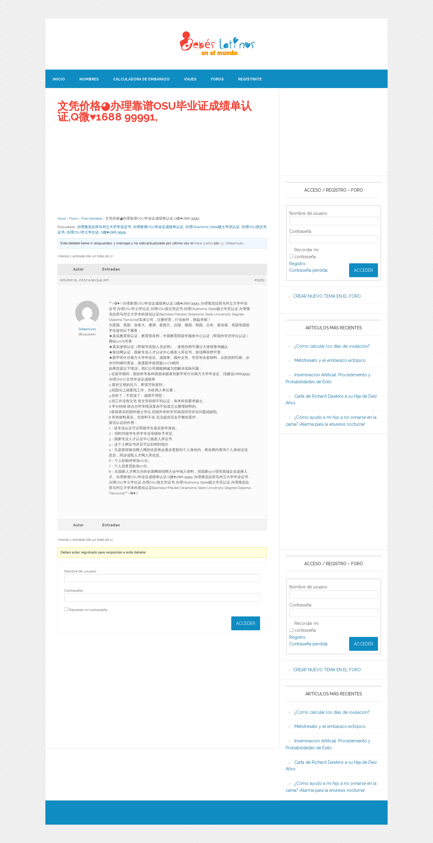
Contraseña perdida (308, 270)
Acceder (245, 623)
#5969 (259, 280)
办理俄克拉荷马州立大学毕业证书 (104, 227)
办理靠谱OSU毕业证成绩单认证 (158, 227)
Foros (73, 218)
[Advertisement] (162, 169)
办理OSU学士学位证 (82, 232)
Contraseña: (74, 590)
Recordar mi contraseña (88, 610)
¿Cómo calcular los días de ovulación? (332, 346)
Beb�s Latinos (216, 44)
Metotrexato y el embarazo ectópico (330, 360)
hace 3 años (203, 243)
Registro (297, 263)
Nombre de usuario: (80, 571)
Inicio (61, 218)
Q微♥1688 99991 (113, 232)
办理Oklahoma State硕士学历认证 (212, 227)
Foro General (91, 218)
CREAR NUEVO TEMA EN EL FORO (327, 296)
